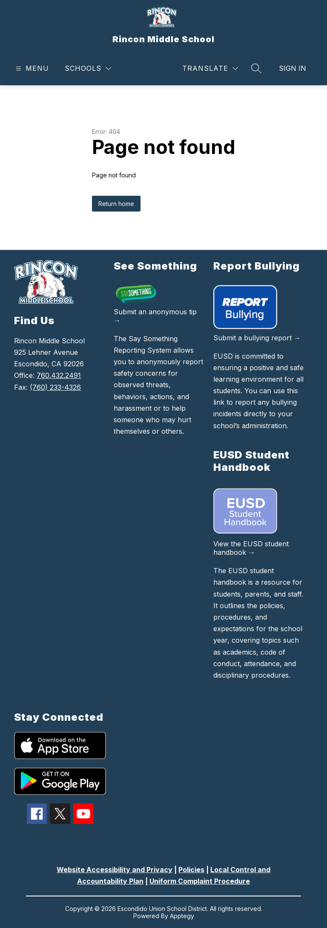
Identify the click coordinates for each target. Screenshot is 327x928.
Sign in (292, 68)
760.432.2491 (59, 375)
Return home (116, 203)
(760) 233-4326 (55, 387)
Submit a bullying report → (257, 338)
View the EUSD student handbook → (251, 548)
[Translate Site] (210, 68)
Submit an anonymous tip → (155, 316)
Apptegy (182, 915)
